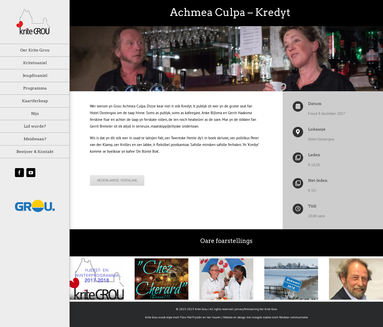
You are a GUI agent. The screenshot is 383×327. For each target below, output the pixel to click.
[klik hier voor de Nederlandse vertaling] (117, 180)
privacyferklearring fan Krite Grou (256, 309)
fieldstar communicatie (293, 317)
